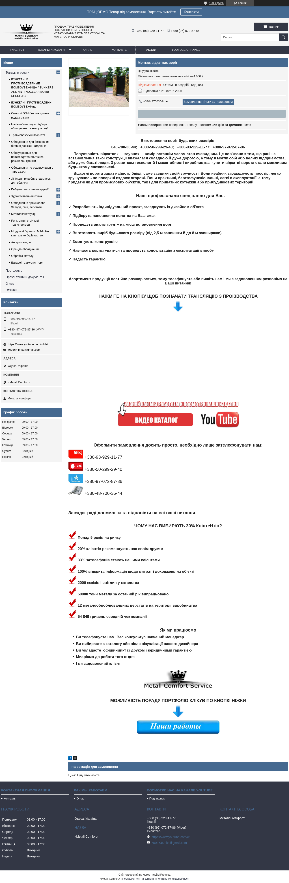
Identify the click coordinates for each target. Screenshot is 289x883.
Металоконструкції (23, 214)
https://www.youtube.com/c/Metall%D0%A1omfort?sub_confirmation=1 (30, 344)
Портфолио (14, 270)
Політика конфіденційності (173, 878)
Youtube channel (186, 49)
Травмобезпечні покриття (28, 135)
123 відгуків (216, 3)
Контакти (191, 12)
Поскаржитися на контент (138, 878)
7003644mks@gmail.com (24, 349)
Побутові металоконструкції (29, 189)
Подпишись (157, 798)
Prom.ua (165, 874)
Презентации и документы (25, 277)
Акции (151, 49)
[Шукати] (283, 37)
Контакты (119, 49)
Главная (17, 49)
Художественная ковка (26, 196)
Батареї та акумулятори (27, 262)
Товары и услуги (51, 49)
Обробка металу (22, 256)
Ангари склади (21, 242)
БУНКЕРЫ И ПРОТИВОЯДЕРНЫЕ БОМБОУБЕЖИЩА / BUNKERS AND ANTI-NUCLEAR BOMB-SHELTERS (32, 87)
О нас (88, 49)
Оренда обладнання (25, 249)
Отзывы (11, 290)
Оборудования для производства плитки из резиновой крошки (27, 157)
